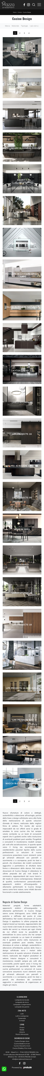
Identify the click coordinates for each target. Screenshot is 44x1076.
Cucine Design (27, 12)
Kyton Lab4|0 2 (22, 370)
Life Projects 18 (22, 624)
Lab (22, 561)
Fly (22, 751)
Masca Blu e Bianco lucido (22, 783)
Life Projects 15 (22, 116)
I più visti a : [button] (34, 26)
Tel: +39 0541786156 (23, 1057)
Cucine (20, 12)
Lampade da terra (22, 1002)
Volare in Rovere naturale (22, 307)
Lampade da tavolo (22, 1000)
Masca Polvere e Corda (22, 84)
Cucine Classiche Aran (22, 1046)
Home (14, 12)
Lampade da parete (22, 1007)
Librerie (22, 1032)
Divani (22, 1027)
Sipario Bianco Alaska (22, 243)
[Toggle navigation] (39, 4)
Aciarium (22, 211)
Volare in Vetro (22, 339)
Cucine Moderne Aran (22, 1044)
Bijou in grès (22, 529)
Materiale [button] (15, 26)
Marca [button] (7, 26)
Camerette (22, 1018)
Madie (22, 1030)
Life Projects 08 (22, 497)
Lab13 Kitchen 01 (22, 402)
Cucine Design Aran (22, 1041)
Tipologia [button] (24, 26)
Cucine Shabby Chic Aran (22, 1048)
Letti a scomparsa (21, 1016)
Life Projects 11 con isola (22, 688)
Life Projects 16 (22, 434)
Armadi (22, 1020)
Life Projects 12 (22, 720)
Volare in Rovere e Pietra (22, 466)
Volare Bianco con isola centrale (21, 52)
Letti (22, 1014)
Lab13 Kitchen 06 (22, 593)
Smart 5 (22, 180)
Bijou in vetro (22, 656)
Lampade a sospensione (22, 1004)
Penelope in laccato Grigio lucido (22, 275)
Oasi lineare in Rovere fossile (22, 148)
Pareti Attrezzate (22, 1034)
